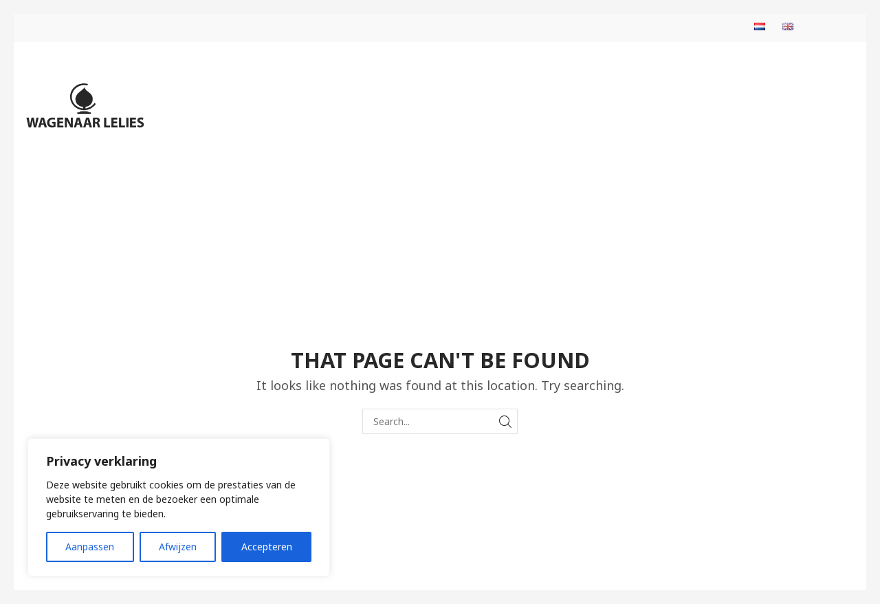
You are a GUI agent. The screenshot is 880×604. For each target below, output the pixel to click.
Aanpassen (89, 546)
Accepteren (266, 546)
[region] (179, 507)
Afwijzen (178, 546)
